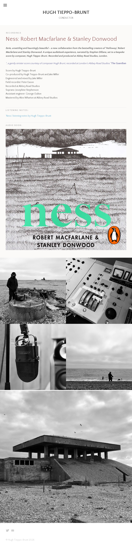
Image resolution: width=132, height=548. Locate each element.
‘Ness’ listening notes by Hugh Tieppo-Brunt (28, 116)
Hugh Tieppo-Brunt (66, 12)
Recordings (13, 33)
